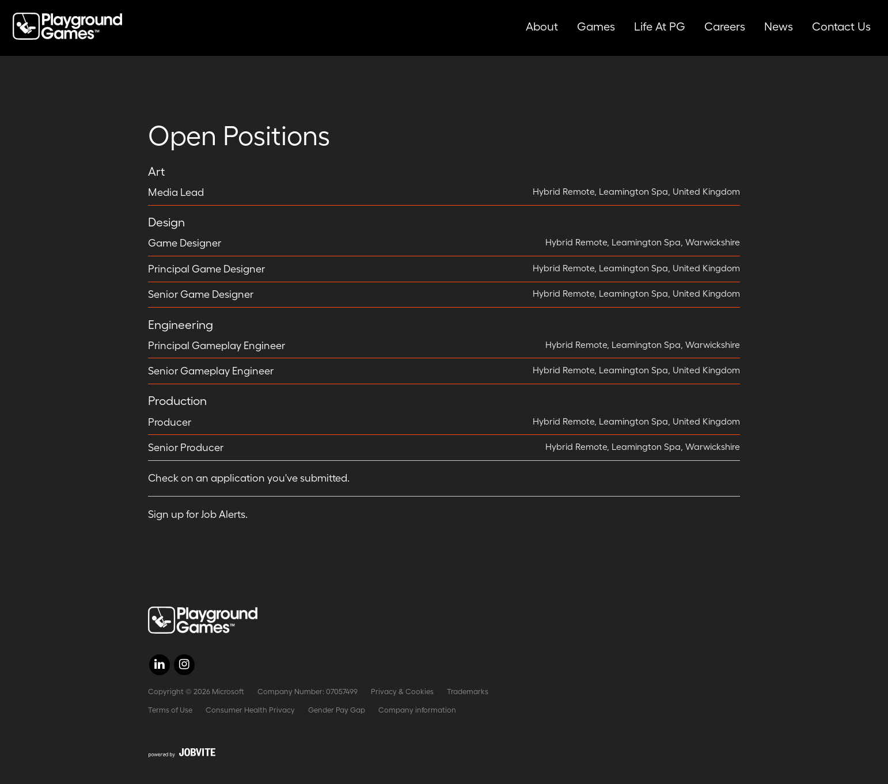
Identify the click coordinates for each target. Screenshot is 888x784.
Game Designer (184, 243)
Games (596, 26)
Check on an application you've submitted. (249, 478)
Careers (724, 26)
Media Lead (176, 192)
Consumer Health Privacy (250, 710)
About (542, 26)
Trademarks (467, 691)
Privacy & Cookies (402, 691)
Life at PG (659, 26)
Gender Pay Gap (336, 710)
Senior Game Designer (200, 294)
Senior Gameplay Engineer (211, 371)
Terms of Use (170, 710)
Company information (417, 710)
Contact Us (841, 26)
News (778, 26)
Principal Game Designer (206, 269)
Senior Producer (185, 447)
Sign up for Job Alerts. (198, 514)
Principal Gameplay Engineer (216, 345)
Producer (169, 422)
